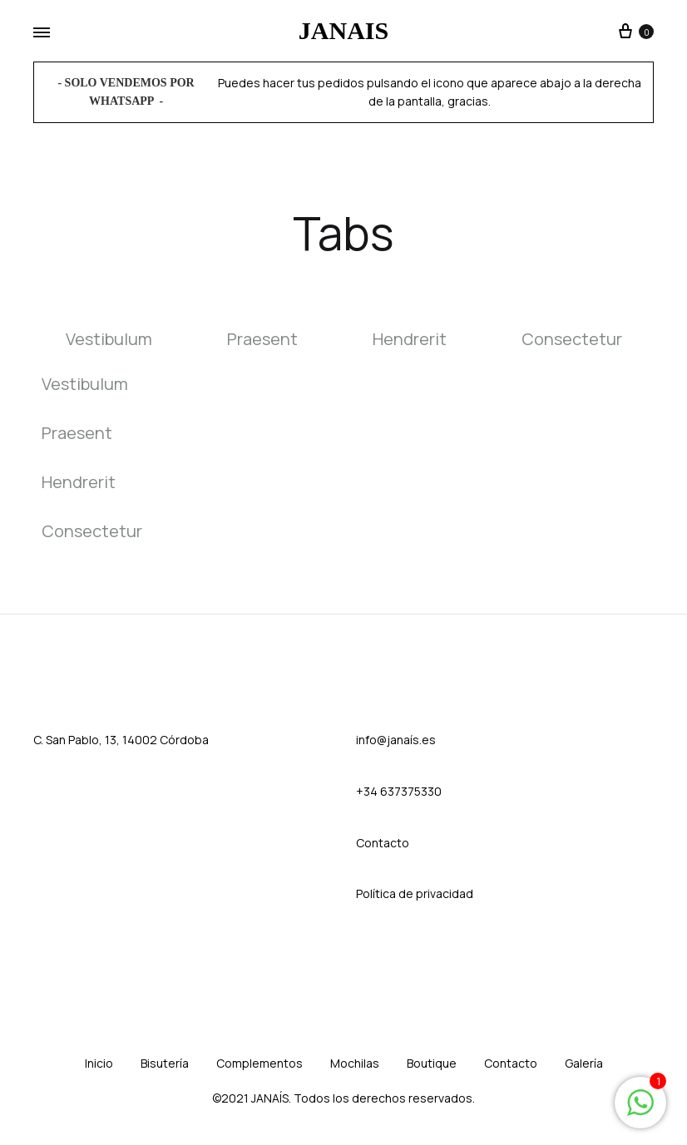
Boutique (432, 1063)
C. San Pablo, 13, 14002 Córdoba (121, 740)
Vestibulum (109, 340)
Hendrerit (410, 340)
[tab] (128, 340)
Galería (584, 1063)
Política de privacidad (414, 893)
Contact (379, 843)
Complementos (259, 1063)
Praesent (262, 340)
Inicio (99, 1063)
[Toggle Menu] (41, 33)
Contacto (510, 1063)
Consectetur (571, 340)
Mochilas (354, 1063)
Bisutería (165, 1063)
